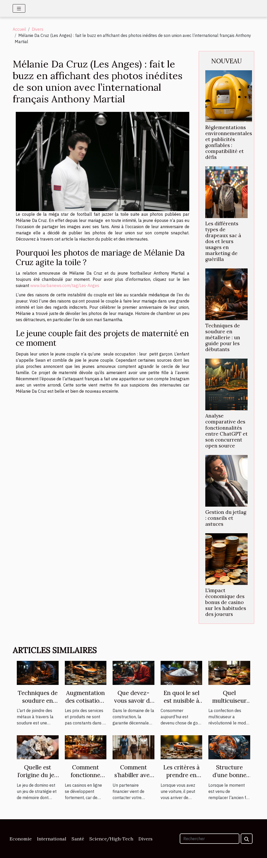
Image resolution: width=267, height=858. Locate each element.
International (51, 839)
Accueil (19, 29)
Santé (78, 839)
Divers (37, 29)
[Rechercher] (209, 838)
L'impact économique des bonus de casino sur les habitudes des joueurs (225, 602)
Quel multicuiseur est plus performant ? (229, 704)
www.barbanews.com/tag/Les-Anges (64, 285)
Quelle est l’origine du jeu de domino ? (38, 774)
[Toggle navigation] (19, 8)
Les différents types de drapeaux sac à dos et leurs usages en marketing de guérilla (223, 241)
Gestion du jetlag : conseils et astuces (225, 518)
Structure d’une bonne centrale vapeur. (229, 778)
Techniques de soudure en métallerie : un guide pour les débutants (222, 337)
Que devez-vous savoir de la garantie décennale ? (133, 704)
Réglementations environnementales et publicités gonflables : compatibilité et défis (228, 142)
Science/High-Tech (111, 839)
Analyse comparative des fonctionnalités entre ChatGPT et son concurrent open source (226, 431)
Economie (21, 839)
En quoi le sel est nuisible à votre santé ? (181, 700)
